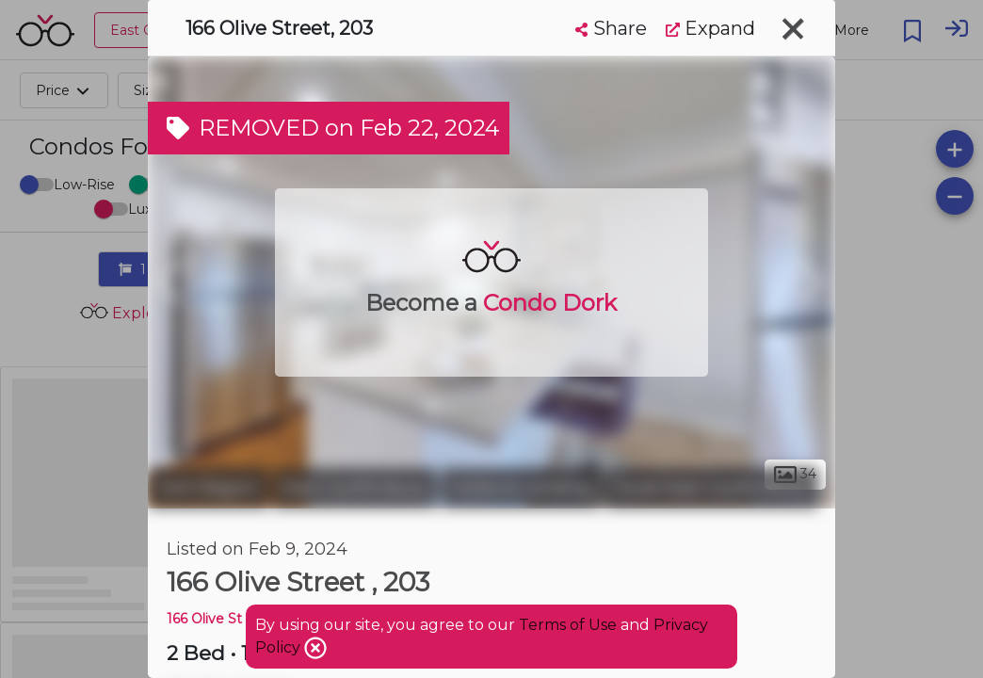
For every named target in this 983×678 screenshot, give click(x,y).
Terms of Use (568, 625)
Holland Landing (521, 487)
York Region (208, 487)
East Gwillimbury (354, 487)
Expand (710, 28)
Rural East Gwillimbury (712, 487)
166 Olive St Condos (231, 618)
